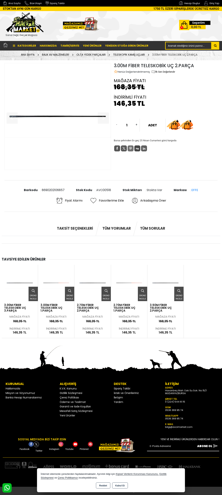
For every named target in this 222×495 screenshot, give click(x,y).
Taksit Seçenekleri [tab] (75, 228)
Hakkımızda (48, 46)
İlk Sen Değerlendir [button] (163, 72)
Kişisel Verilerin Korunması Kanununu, (137, 474)
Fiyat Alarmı (69, 200)
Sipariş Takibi (122, 388)
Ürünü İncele (33, 293)
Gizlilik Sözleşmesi (71, 393)
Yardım (118, 402)
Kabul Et (120, 485)
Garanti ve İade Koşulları (75, 406)
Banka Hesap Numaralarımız (24, 397)
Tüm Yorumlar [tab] (116, 228)
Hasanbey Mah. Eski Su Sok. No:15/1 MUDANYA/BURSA (186, 392)
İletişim (118, 397)
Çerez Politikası (69, 397)
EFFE (194, 190)
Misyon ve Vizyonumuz (20, 393)
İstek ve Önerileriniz (126, 393)
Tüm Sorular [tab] (152, 228)
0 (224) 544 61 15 (175, 401)
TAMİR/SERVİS (69, 46)
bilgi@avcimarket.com (179, 427)
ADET (152, 125)
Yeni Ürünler (67, 415)
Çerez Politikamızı (68, 477)
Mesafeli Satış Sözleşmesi (76, 411)
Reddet (103, 485)
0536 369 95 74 (174, 410)
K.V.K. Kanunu (68, 388)
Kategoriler (24, 46)
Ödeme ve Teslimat (73, 402)
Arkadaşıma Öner (148, 200)
